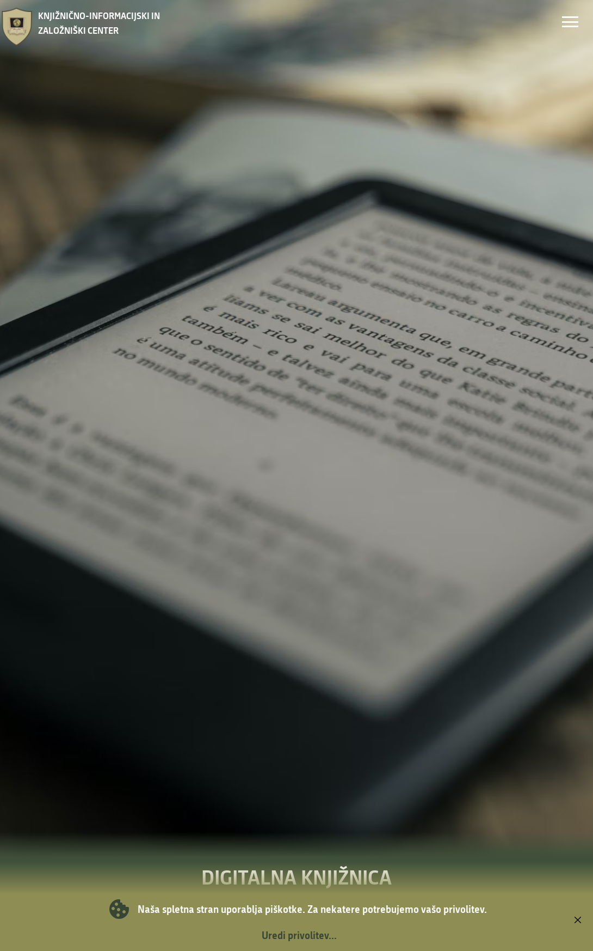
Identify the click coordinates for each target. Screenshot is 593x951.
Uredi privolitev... (299, 935)
